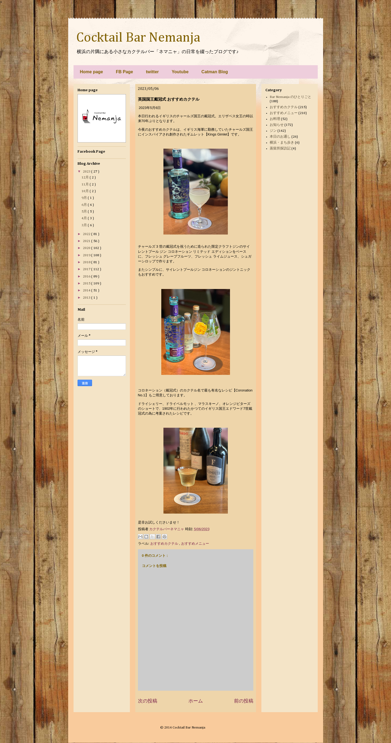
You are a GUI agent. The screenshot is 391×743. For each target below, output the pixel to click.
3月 (85, 225)
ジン (273, 131)
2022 (87, 234)
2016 (87, 276)
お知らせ (277, 125)
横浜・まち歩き (282, 142)
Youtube (180, 71)
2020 (87, 248)
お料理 (275, 119)
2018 (87, 262)
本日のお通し (280, 136)
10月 (86, 191)
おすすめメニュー (195, 543)
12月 (86, 177)
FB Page (124, 71)
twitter (152, 71)
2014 (87, 290)
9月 (85, 198)
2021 (87, 241)
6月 (85, 205)
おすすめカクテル (164, 543)
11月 (86, 184)
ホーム (195, 701)
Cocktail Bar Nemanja (138, 38)
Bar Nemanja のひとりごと (290, 97)
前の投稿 (243, 701)
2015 (87, 283)
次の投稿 (147, 701)
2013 (87, 297)
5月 (85, 211)
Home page (91, 71)
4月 (85, 218)
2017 (87, 269)
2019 (87, 255)
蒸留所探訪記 (280, 148)
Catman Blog (215, 71)
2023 (87, 171)
